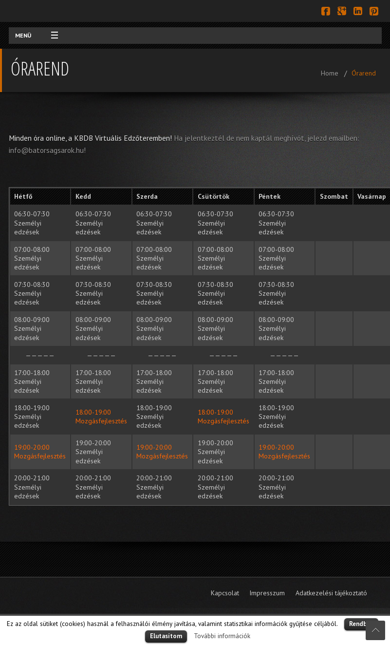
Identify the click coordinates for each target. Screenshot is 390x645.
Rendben (361, 624)
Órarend (364, 73)
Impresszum (267, 592)
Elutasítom (166, 636)
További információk (222, 635)
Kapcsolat (225, 592)
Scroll (375, 630)
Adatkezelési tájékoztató (331, 592)
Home (329, 73)
